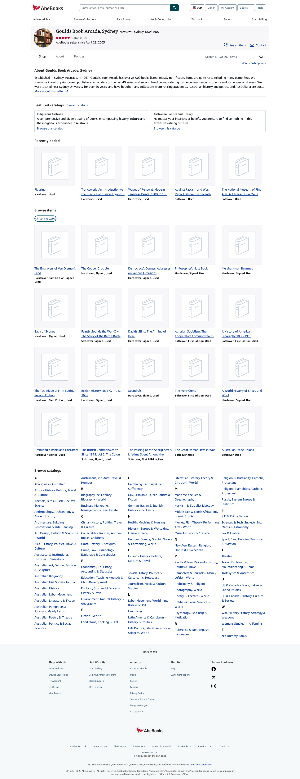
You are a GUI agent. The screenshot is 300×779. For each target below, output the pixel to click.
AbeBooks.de (100, 746)
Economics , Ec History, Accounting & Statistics (96, 569)
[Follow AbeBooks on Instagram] (213, 686)
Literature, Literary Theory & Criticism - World (194, 480)
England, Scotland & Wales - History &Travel (100, 590)
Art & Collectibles (160, 19)
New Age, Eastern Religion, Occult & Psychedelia (193, 547)
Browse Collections (85, 19)
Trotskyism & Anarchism (238, 573)
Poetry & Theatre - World (192, 596)
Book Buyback (96, 680)
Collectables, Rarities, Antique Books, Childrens (101, 535)
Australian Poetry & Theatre (53, 617)
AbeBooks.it (139, 746)
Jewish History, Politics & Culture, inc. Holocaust (145, 575)
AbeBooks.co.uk (78, 746)
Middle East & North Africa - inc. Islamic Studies (196, 514)
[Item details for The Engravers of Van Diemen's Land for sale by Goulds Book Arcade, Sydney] (56, 250)
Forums (134, 687)
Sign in (211, 7)
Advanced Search (43, 19)
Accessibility (136, 711)
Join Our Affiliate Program (102, 674)
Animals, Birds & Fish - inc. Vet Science (54, 503)
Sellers (228, 19)
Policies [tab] (79, 57)
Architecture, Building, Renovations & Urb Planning (53, 524)
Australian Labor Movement (53, 594)
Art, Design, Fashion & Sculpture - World (56, 535)
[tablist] (61, 56)
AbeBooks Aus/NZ (161, 746)
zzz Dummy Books (234, 636)
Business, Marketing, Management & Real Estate (99, 508)
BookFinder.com (150, 754)
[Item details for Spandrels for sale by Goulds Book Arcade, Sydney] (150, 370)
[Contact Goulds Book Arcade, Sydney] (258, 45)
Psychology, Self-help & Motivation (191, 615)
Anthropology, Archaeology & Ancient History (54, 514)
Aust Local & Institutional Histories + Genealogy (51, 557)
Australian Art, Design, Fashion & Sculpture (55, 567)
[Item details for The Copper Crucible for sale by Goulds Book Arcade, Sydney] (103, 248)
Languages (135, 611)
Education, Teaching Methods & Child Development (102, 580)
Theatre (227, 556)
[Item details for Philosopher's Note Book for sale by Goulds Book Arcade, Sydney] (197, 248)
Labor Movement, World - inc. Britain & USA (148, 603)
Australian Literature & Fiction (54, 600)
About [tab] (60, 57)
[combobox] (124, 7)
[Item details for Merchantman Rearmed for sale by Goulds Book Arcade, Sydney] (244, 248)
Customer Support (180, 674)
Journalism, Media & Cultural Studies (147, 586)
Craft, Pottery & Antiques (98, 544)
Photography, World (188, 590)
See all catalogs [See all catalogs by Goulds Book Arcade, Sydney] (77, 105)
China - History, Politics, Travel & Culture (101, 524)
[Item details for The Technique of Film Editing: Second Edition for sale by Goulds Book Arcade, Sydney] (56, 372)
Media (133, 674)
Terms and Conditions (200, 764)
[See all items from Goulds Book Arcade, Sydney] (235, 45)
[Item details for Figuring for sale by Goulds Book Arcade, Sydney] (56, 169)
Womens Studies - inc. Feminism (243, 623)
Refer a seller (95, 687)
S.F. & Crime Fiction (235, 516)
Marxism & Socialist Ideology (194, 505)
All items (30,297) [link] (45, 218)
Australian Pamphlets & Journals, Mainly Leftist (50, 609)
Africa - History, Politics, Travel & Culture (55, 492)
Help (260, 7)
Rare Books (123, 19)
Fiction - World (91, 616)
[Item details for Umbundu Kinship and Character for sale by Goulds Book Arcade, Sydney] (56, 429)
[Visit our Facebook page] (213, 669)
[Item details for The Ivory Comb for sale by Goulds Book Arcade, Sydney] (197, 370)
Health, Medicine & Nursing (146, 522)
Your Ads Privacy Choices (142, 699)
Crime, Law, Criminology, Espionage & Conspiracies (98, 552)
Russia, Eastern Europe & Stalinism (238, 501)
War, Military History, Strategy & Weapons (244, 615)
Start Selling (259, 19)
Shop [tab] (42, 57)
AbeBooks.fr (120, 746)
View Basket (55, 693)
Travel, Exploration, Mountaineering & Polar (238, 564)
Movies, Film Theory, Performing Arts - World (197, 524)
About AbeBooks (138, 668)
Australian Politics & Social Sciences (52, 626)
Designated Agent (139, 705)
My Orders (54, 687)
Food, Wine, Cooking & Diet (99, 622)
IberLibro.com (205, 746)
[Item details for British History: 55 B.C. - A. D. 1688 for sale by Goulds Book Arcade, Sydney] (103, 372)
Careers (133, 680)
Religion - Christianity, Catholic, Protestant (243, 480)
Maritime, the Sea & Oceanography (188, 497)
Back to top (150, 651)
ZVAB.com (224, 746)
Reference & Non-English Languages (192, 632)
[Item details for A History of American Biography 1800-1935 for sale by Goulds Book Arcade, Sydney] (244, 313)
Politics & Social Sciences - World (192, 604)
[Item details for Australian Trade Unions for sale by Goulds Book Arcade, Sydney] (244, 429)
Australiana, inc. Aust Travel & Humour (101, 480)
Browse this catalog (50, 128)
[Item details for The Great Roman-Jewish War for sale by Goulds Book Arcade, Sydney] (197, 429)
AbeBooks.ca (184, 746)
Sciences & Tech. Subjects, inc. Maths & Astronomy (242, 524)
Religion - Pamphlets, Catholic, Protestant (242, 491)
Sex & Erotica (231, 533)
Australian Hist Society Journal (55, 582)
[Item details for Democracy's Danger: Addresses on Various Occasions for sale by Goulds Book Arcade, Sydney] (150, 250)
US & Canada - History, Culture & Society (242, 598)
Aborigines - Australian (49, 484)
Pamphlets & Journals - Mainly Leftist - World (195, 575)
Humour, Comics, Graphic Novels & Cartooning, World (150, 541)
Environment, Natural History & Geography (102, 601)
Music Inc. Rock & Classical (192, 533)
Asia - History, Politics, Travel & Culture (55, 546)
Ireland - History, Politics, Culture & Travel (145, 558)
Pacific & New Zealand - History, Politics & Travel (196, 564)
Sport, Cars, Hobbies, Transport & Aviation (242, 541)
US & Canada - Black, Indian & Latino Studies (242, 587)
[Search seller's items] (226, 57)
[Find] (174, 7)
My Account (227, 7)
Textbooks (198, 19)
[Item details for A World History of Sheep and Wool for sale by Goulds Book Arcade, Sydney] (244, 372)
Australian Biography (48, 576)
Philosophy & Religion (190, 584)
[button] (261, 57)
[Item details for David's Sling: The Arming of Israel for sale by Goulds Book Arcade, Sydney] (150, 313)
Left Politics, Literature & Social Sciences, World (149, 630)
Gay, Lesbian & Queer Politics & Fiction (149, 497)
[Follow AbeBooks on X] (213, 678)
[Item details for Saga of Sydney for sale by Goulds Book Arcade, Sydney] (56, 311)
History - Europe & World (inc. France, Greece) (148, 531)
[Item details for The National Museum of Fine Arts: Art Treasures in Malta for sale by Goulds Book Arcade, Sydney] (244, 171)
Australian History (46, 588)
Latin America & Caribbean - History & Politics (147, 619)
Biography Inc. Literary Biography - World (96, 497)
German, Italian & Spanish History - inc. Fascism (145, 508)
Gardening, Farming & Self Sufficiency (146, 486)
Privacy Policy (137, 693)
